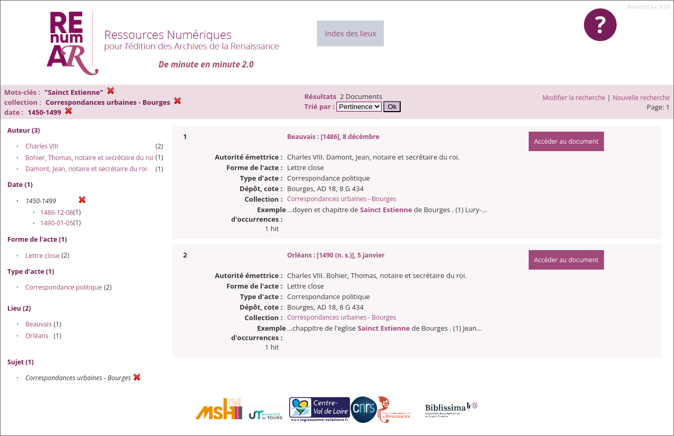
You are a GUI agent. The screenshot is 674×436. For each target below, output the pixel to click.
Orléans (36, 335)
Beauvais (38, 324)
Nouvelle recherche (641, 97)
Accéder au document (566, 141)
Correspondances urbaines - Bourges (341, 198)
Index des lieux (350, 33)
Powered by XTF (649, 7)
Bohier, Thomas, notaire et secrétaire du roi (89, 157)
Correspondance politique (63, 287)
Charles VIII (41, 146)
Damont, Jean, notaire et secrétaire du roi (86, 168)
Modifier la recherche (573, 97)
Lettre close (42, 255)
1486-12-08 (56, 212)
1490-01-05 (56, 223)
